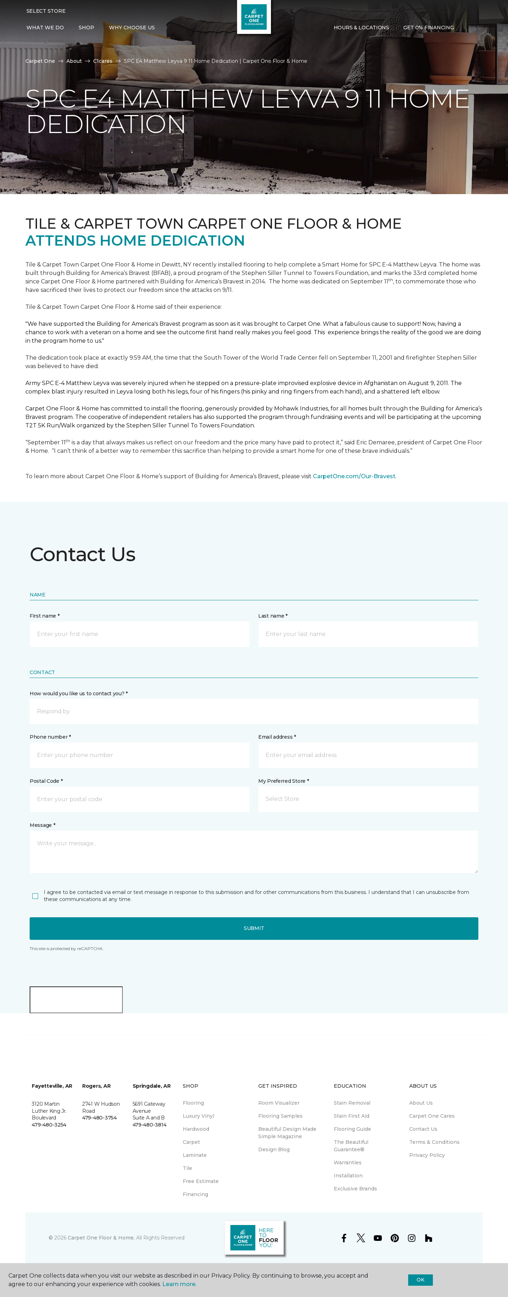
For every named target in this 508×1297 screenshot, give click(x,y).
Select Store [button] (46, 11)
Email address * (277, 736)
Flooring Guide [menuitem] (352, 1129)
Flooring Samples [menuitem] (280, 1116)
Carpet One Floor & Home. (101, 1238)
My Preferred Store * (283, 781)
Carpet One (40, 61)
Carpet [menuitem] (191, 1142)
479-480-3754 (99, 1118)
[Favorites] (475, 28)
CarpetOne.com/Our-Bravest (354, 476)
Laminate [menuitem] (195, 1155)
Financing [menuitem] (195, 1194)
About (74, 61)
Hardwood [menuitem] (196, 1129)
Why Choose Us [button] (132, 27)
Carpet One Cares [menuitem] (432, 1116)
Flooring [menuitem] (193, 1103)
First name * (45, 615)
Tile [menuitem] (187, 1168)
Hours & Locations (361, 27)
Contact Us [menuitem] (423, 1129)
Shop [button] (86, 27)
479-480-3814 (150, 1125)
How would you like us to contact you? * (79, 693)
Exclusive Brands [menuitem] (355, 1188)
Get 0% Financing (428, 27)
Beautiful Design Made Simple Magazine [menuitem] (287, 1133)
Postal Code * (46, 781)
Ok (420, 1280)
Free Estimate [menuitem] (201, 1181)
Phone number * (50, 736)
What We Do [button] (45, 27)
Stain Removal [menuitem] (352, 1103)
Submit (254, 928)
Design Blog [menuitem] (274, 1149)
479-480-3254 (49, 1125)
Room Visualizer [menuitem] (279, 1103)
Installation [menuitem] (348, 1175)
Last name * (273, 615)
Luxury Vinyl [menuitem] (198, 1116)
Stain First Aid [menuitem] (351, 1116)
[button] (466, 28)
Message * (42, 825)
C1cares (103, 61)
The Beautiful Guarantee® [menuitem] (351, 1146)
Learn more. (179, 1284)
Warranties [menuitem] (348, 1162)
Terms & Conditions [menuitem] (434, 1142)
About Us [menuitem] (421, 1103)
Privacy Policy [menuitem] (427, 1155)
